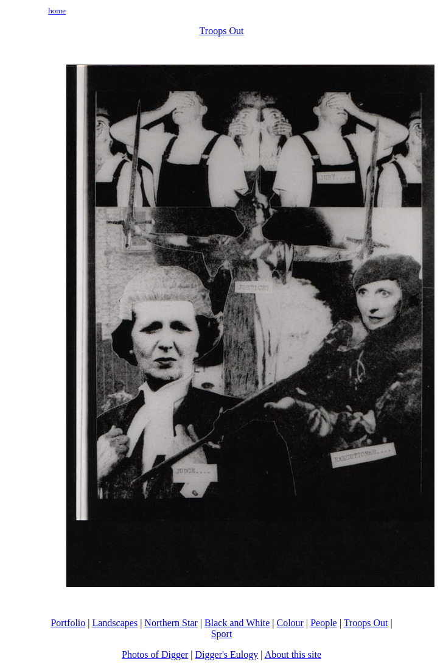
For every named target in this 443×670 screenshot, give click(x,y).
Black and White (237, 623)
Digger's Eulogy (227, 654)
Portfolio (68, 623)
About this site (293, 654)
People (323, 623)
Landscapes (115, 623)
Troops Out (222, 31)
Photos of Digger (155, 654)
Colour (290, 623)
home (57, 10)
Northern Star (171, 623)
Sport (221, 634)
